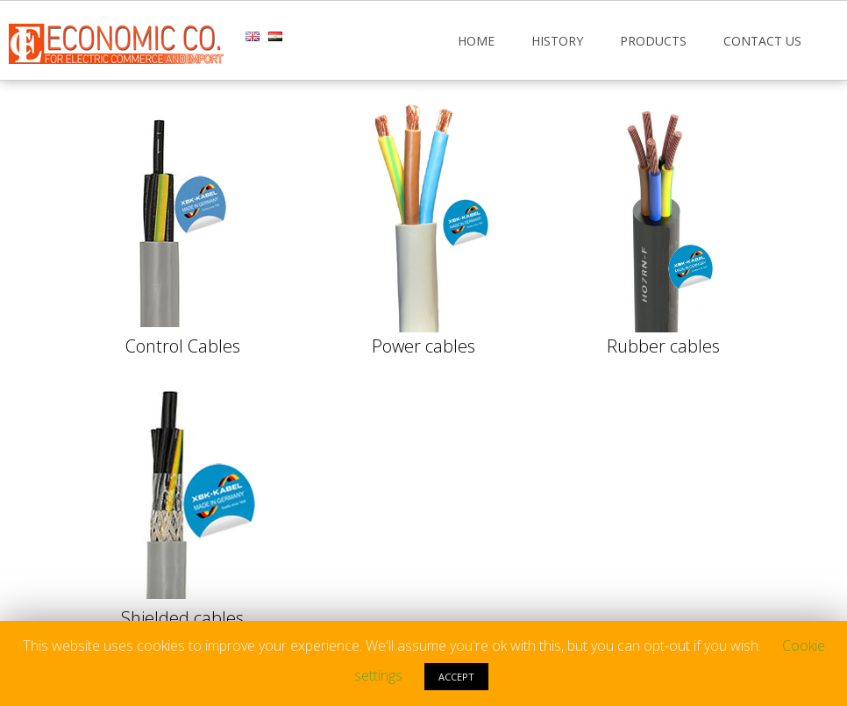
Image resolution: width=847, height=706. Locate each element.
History (557, 40)
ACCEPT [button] (456, 676)
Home (476, 40)
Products (653, 40)
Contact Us (762, 40)
